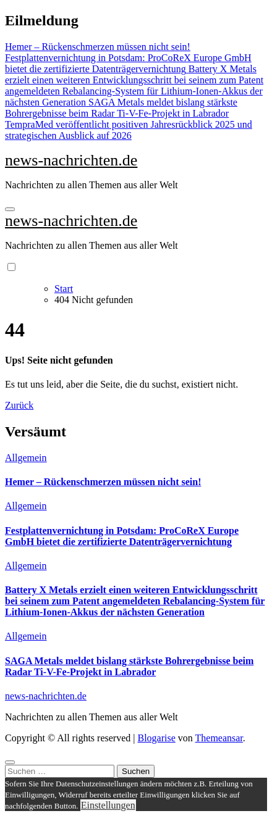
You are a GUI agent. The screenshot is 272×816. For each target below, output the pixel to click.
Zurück (19, 405)
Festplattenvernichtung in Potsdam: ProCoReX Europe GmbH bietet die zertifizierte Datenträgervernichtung (122, 536)
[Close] (10, 762)
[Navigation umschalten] (10, 209)
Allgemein (26, 457)
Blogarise (156, 738)
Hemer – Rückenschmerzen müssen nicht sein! (103, 482)
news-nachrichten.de (71, 160)
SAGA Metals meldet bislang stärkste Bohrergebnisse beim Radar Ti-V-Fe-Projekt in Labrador (129, 666)
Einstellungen (108, 805)
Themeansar (219, 738)
